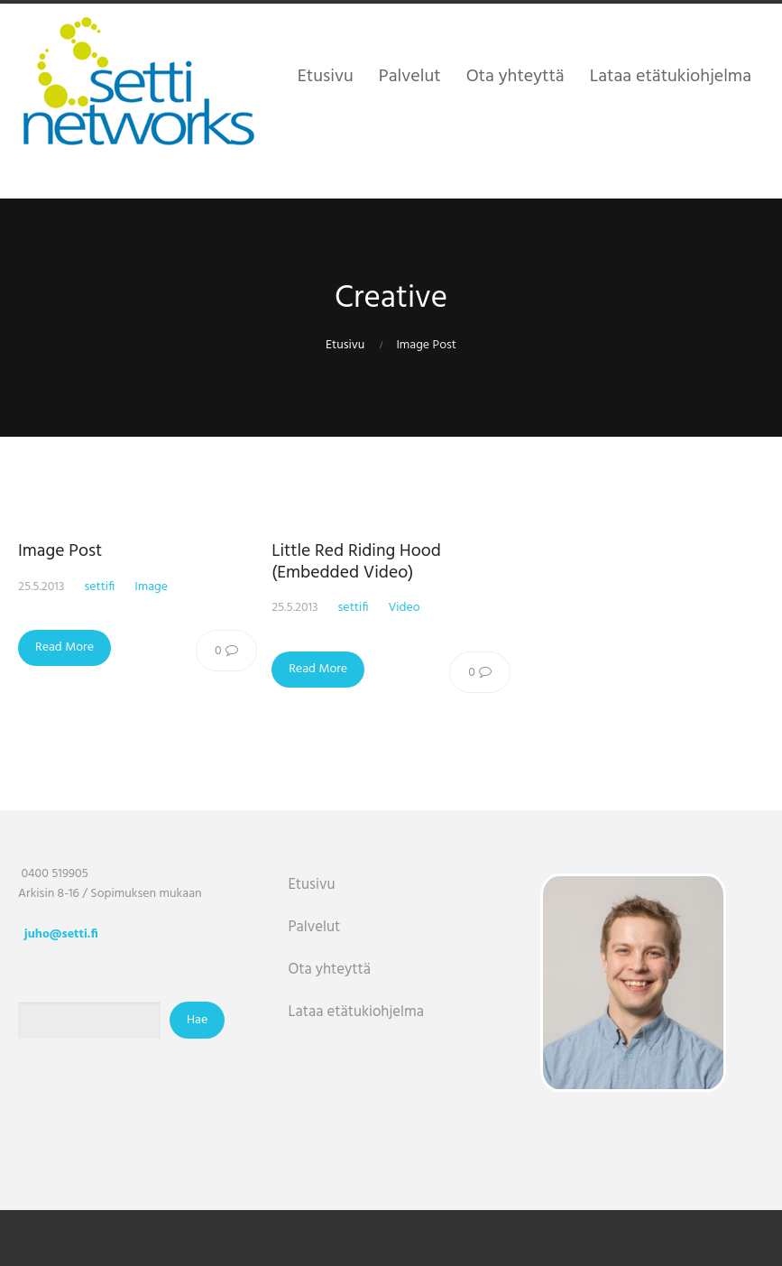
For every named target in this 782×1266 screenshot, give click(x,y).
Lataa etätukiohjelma (355, 1012)
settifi (99, 587)
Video (403, 607)
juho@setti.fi (61, 934)
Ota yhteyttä (329, 969)
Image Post (60, 551)
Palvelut (314, 927)
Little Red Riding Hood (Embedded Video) (356, 562)
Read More (64, 647)
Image (151, 587)
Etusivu (345, 345)
